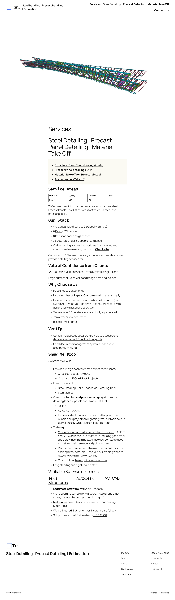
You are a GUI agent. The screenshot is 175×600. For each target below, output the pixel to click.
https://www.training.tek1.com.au (77, 455)
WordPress (165, 593)
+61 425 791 (100, 515)
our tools (110, 419)
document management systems (80, 344)
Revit (58, 231)
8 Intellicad (59, 236)
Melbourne (60, 502)
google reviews (80, 374)
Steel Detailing (67, 388)
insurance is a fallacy (103, 510)
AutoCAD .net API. (69, 410)
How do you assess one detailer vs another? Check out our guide (85, 337)
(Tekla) (79, 165)
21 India (101, 226)
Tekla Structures (58, 480)
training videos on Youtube (91, 460)
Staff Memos (65, 392)
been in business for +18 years (78, 493)
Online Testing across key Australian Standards (86, 432)
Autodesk (84, 478)
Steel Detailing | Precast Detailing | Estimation (47, 553)
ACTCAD (112, 478)
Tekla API (63, 406)
